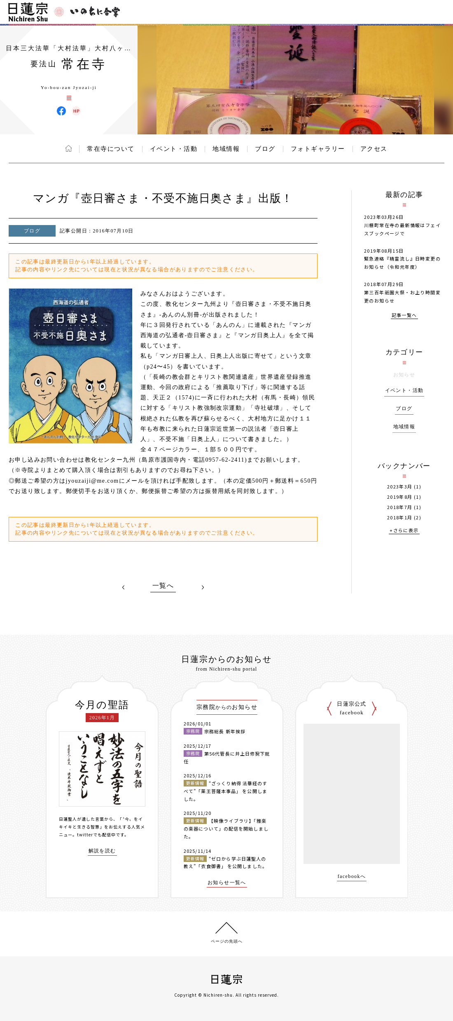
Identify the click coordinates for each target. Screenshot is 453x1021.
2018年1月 (400, 517)
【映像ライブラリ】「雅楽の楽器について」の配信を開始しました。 (226, 828)
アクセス (374, 149)
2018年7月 (400, 507)
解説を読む (102, 851)
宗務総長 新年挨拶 (224, 731)
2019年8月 (400, 497)
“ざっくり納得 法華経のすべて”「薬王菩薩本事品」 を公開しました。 (225, 791)
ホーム (68, 148)
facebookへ (352, 876)
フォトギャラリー (318, 149)
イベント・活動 (174, 149)
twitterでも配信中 (96, 834)
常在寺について (111, 149)
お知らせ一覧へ (227, 882)
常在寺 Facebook (61, 110)
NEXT (202, 587)
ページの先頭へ (227, 941)
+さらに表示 (404, 530)
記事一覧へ (404, 315)
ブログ (265, 149)
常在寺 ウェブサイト (76, 110)
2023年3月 (400, 486)
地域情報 (226, 149)
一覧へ (163, 585)
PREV (123, 587)
